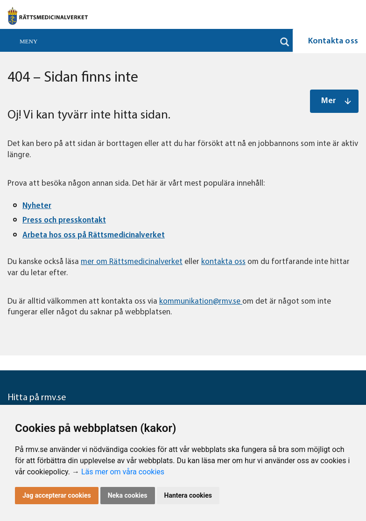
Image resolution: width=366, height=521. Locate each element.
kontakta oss (223, 262)
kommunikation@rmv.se (200, 302)
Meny (28, 41)
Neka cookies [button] (128, 495)
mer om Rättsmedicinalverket (132, 262)
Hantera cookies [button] (188, 495)
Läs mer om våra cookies (122, 471)
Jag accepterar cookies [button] (56, 495)
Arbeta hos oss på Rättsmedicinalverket (93, 235)
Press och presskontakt (64, 220)
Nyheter (36, 206)
